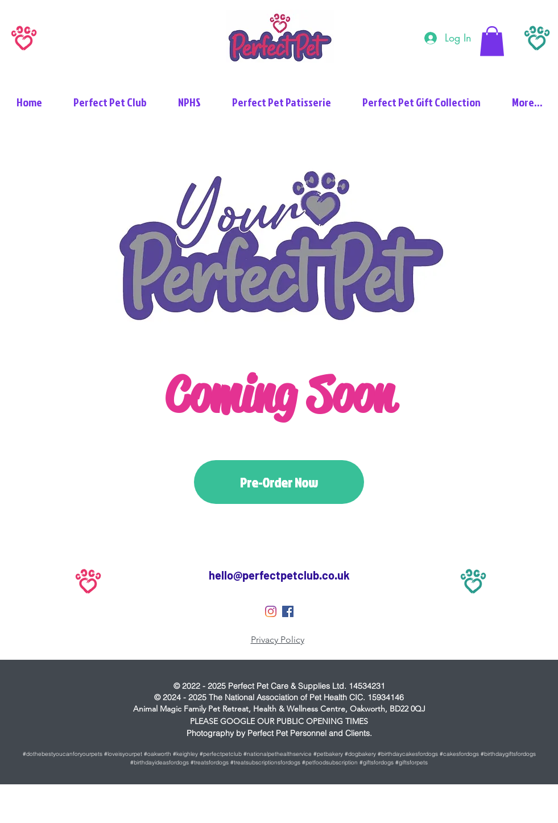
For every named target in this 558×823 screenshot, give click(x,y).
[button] (492, 41)
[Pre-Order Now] (279, 482)
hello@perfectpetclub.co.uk (279, 575)
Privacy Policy (277, 639)
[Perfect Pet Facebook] (288, 611)
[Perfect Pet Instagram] (270, 611)
